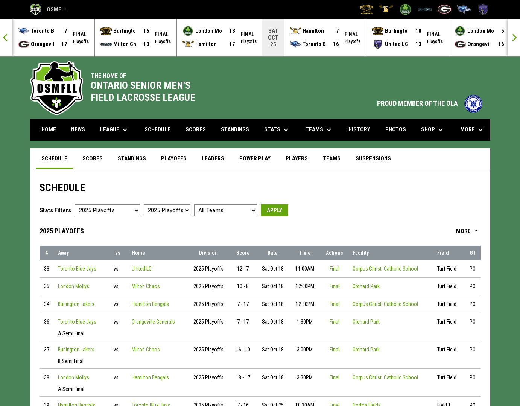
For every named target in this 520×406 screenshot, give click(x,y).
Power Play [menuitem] (255, 158)
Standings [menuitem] (235, 129)
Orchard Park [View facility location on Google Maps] (366, 286)
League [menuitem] (114, 129)
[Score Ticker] (260, 37)
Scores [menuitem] (195, 129)
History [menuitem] (359, 129)
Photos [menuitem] (395, 129)
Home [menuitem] (48, 129)
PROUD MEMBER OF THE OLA (430, 103)
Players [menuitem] (297, 158)
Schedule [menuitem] (157, 129)
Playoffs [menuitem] (174, 158)
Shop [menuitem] (433, 129)
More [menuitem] (472, 129)
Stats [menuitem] (277, 129)
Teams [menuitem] (319, 129)
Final (334, 269)
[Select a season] (107, 210)
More (468, 231)
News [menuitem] (78, 129)
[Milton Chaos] (425, 9)
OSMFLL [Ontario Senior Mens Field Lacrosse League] (48, 9)
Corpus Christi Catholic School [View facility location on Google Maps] (385, 269)
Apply (274, 210)
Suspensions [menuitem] (373, 158)
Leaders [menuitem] (213, 158)
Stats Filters (55, 210)
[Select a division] (167, 210)
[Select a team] (225, 210)
